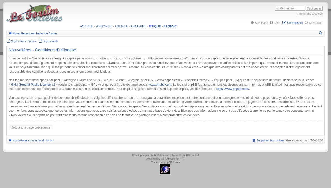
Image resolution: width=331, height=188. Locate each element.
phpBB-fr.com (172, 162)
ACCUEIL (86, 26)
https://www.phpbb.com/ (232, 89)
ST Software (168, 158)
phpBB (153, 155)
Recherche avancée (310, 13)
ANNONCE (104, 26)
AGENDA (121, 26)
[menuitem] (259, 22)
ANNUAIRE (139, 26)
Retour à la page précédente (30, 127)
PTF (181, 158)
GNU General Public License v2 (33, 84)
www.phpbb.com (159, 84)
